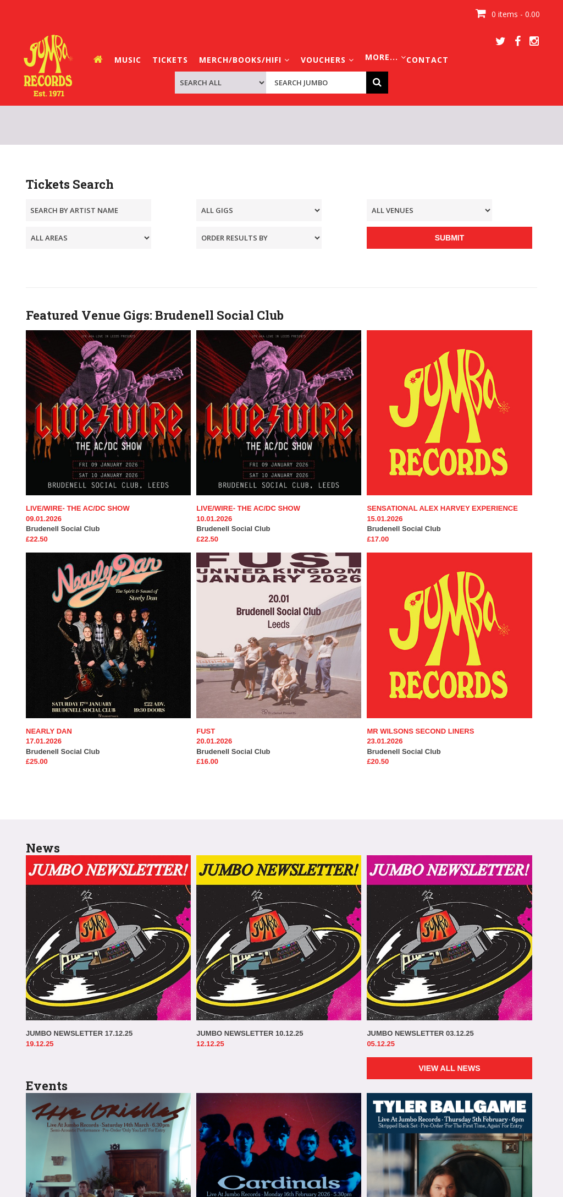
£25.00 (37, 761)
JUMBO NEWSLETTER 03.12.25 (420, 1033)
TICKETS (170, 59)
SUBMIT (450, 237)
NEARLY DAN (49, 731)
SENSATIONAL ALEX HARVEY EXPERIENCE (442, 508)
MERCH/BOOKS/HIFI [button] (244, 59)
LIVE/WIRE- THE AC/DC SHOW (78, 508)
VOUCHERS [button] (327, 59)
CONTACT (427, 59)
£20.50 (378, 761)
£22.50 (37, 539)
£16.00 (207, 761)
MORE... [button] (385, 57)
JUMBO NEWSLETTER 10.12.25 (249, 1033)
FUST (205, 731)
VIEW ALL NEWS (449, 1068)
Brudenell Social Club (108, 523)
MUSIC (127, 59)
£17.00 (378, 539)
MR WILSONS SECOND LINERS (420, 731)
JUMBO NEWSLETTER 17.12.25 (79, 1033)
